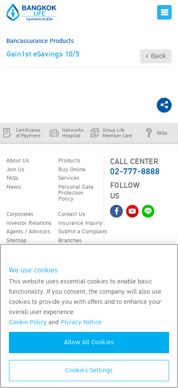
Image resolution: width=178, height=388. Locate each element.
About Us (17, 160)
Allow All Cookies (89, 342)
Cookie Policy (28, 322)
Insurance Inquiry (80, 223)
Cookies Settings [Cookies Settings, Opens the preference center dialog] (89, 370)
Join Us (15, 169)
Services (68, 178)
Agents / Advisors (28, 231)
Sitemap (16, 240)
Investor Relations (29, 223)
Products (69, 160)
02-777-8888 (135, 171)
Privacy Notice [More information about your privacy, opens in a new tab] (81, 322)
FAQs (12, 178)
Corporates (20, 214)
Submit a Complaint (82, 231)
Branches (70, 240)
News (13, 187)
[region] (89, 316)
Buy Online (71, 169)
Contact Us (71, 214)
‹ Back (156, 56)
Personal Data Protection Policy (75, 193)
